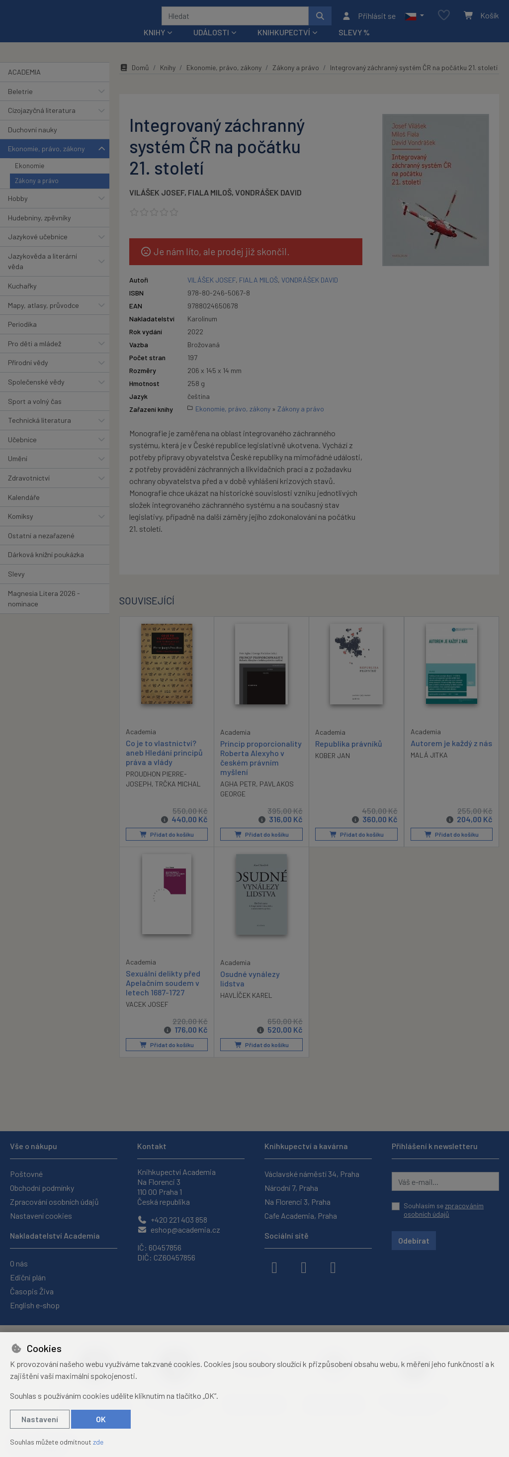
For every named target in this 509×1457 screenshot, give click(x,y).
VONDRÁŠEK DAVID (268, 205)
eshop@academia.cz (178, 1229)
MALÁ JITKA (429, 768)
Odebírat (413, 1240)
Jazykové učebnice (38, 250)
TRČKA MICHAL (178, 797)
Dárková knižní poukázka (46, 568)
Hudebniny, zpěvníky (39, 230)
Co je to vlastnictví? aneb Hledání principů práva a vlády (164, 766)
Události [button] (211, 45)
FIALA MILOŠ (210, 205)
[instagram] (304, 1266)
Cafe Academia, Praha (300, 1215)
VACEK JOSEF (147, 1018)
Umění (17, 472)
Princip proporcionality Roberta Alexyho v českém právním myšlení (261, 771)
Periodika (22, 337)
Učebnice (22, 453)
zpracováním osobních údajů (444, 1210)
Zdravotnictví (29, 491)
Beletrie (20, 104)
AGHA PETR (238, 797)
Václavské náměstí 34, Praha (311, 1173)
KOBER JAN (332, 769)
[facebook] (274, 1266)
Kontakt (152, 1146)
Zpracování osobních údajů (54, 1201)
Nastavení (39, 1419)
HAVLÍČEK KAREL (246, 1008)
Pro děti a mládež (34, 357)
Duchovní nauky (32, 143)
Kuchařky (22, 299)
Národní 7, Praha (291, 1187)
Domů (134, 81)
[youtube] (333, 1266)
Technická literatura (39, 433)
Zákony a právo (37, 194)
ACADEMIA (24, 85)
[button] (414, 22)
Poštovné (26, 1173)
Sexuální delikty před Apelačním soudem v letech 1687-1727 (163, 996)
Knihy (167, 81)
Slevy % (354, 45)
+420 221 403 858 (172, 1219)
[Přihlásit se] (368, 22)
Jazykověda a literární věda (42, 275)
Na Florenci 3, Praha (297, 1201)
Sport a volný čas (35, 414)
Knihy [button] (154, 45)
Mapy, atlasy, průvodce (43, 318)
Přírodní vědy (28, 376)
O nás (19, 1263)
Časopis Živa (32, 1291)
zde (98, 1442)
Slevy (16, 587)
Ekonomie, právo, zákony (46, 162)
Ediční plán (28, 1277)
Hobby (18, 211)
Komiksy (20, 529)
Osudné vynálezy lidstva (250, 991)
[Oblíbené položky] (443, 22)
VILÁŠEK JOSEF (156, 205)
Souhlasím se (444, 1210)
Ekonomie (29, 179)
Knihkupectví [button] (283, 45)
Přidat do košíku (167, 847)
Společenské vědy (36, 395)
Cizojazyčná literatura (42, 123)
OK (101, 1419)
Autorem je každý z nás (451, 756)
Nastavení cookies (41, 1215)
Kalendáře (24, 510)
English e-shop (35, 1305)
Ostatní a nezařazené (41, 549)
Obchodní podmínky (42, 1187)
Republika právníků (348, 757)
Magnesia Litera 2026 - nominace (44, 611)
